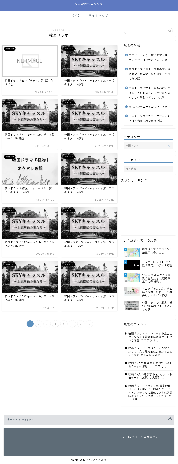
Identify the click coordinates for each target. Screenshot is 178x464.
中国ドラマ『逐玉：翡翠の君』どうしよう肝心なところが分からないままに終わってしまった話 (149, 93)
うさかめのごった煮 (89, 3)
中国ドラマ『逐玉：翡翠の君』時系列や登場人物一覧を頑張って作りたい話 (149, 74)
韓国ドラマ (27, 419)
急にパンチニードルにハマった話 (149, 106)
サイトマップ (98, 15)
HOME (74, 15)
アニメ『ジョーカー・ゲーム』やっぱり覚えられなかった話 (149, 118)
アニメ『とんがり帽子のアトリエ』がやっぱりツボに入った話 (148, 57)
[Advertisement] (148, 209)
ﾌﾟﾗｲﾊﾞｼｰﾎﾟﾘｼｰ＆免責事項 (141, 436)
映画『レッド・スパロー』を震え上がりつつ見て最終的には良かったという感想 (150, 337)
